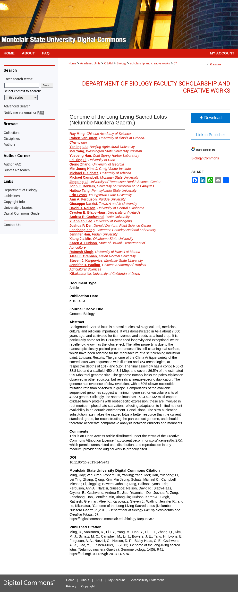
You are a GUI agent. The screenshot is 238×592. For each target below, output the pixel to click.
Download (211, 118)
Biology (121, 63)
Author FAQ (12, 164)
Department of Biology (20, 190)
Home (72, 63)
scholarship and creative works (150, 63)
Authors (9, 144)
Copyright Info (14, 202)
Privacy (71, 586)
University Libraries (18, 207)
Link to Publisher (210, 135)
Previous (215, 64)
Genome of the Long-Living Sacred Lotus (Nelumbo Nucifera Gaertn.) (118, 120)
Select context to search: (22, 91)
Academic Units (90, 63)
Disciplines (12, 138)
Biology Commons (205, 158)
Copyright (88, 586)
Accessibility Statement (147, 580)
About (85, 580)
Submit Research (17, 170)
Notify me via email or (24, 112)
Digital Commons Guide (22, 213)
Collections (12, 133)
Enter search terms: (18, 79)
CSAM (108, 63)
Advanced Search (17, 106)
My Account (117, 580)
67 (175, 63)
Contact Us (12, 225)
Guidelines (12, 196)
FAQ (99, 580)
